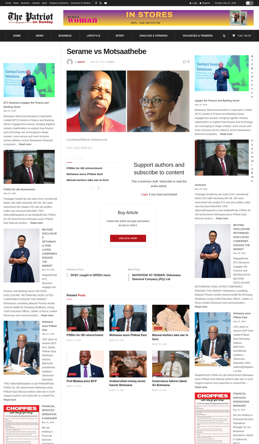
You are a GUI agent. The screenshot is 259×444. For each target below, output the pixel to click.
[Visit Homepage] (30, 18)
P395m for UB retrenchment (19, 189)
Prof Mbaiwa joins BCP (82, 381)
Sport (44, 3)
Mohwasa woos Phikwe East (49, 325)
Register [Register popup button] (205, 3)
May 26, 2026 (116, 340)
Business (25, 3)
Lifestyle (36, 3)
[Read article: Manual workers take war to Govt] (171, 318)
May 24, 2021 (98, 61)
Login (144, 194)
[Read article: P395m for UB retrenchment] (85, 318)
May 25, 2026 (159, 344)
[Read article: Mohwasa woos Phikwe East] (128, 318)
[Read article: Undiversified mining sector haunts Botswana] (128, 364)
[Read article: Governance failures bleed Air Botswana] (171, 364)
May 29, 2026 (74, 340)
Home (8, 3)
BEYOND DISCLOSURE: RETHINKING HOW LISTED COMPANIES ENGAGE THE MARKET (241, 237)
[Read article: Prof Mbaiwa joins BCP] (85, 364)
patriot (81, 61)
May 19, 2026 (74, 386)
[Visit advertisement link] (158, 18)
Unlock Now (128, 238)
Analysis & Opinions (58, 3)
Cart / (244, 35)
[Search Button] (224, 36)
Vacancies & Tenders (81, 3)
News (16, 3)
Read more (25, 144)
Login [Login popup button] (193, 3)
